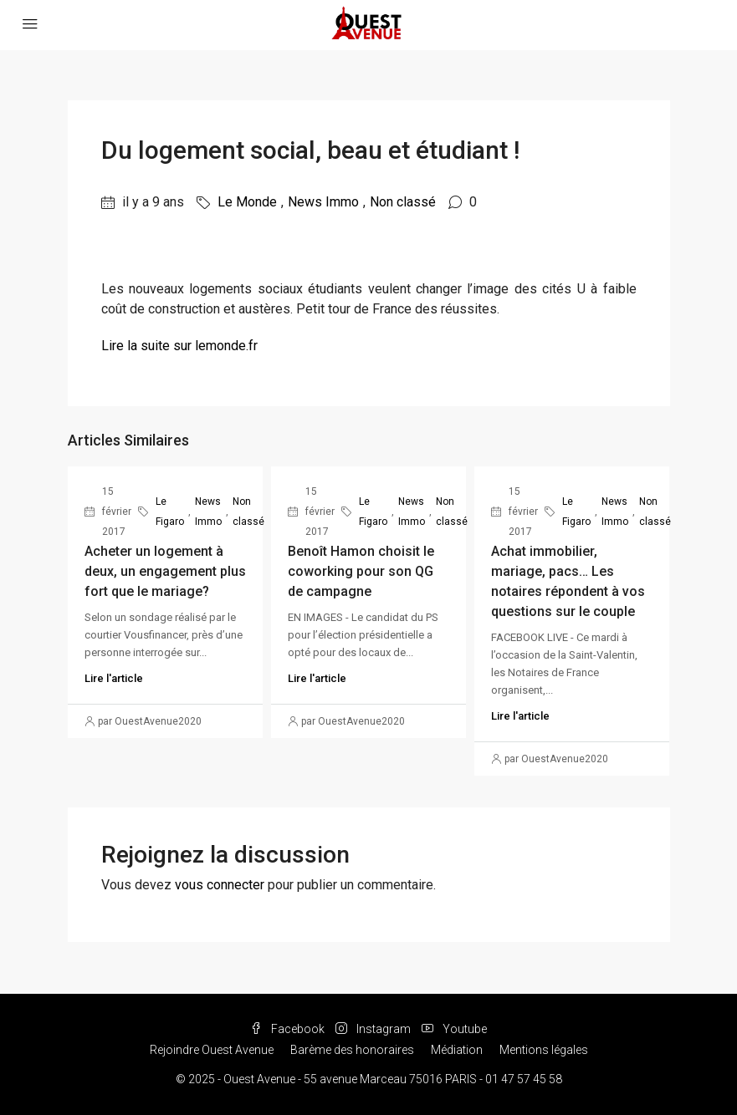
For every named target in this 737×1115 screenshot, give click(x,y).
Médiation (457, 1049)
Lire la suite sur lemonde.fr (179, 346)
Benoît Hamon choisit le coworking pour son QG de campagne (361, 571)
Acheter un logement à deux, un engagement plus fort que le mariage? (165, 571)
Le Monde (247, 202)
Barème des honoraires (352, 1049)
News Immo (323, 202)
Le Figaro (170, 511)
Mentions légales (543, 1049)
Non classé (403, 202)
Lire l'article (113, 678)
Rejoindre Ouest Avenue (212, 1049)
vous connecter (219, 885)
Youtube (454, 1029)
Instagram (374, 1029)
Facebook (288, 1029)
